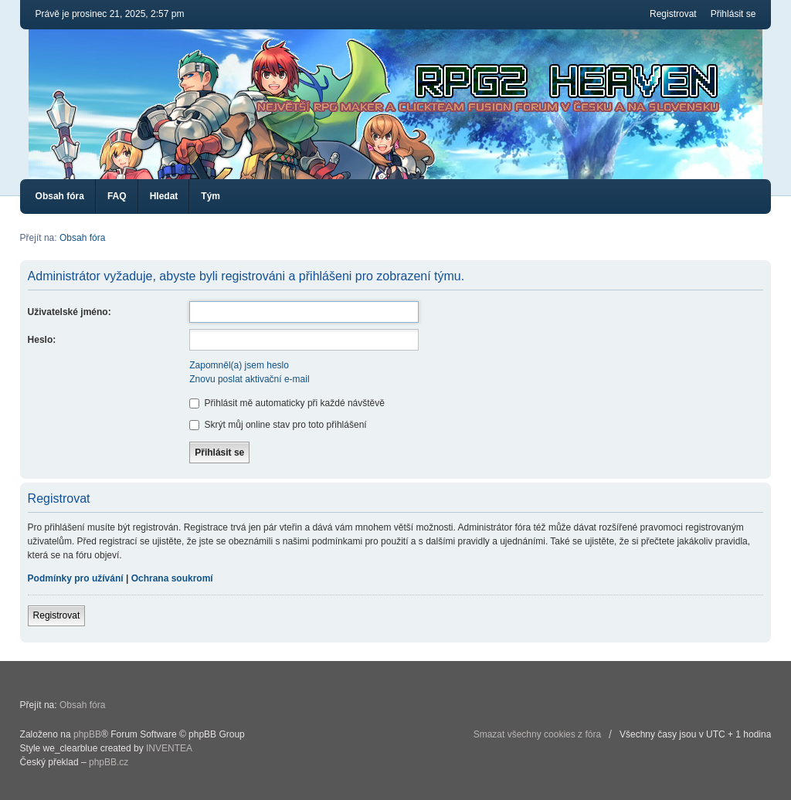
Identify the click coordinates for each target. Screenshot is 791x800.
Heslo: (42, 339)
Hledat (164, 196)
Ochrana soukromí (172, 578)
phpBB (87, 734)
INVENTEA (169, 748)
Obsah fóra (60, 196)
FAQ (117, 196)
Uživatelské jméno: (69, 312)
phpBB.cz (108, 762)
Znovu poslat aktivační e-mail (249, 379)
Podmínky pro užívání (76, 578)
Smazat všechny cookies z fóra (537, 734)
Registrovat (673, 13)
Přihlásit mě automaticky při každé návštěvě (287, 403)
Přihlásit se (733, 13)
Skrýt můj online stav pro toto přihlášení (277, 424)
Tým (210, 196)
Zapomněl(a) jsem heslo (239, 365)
